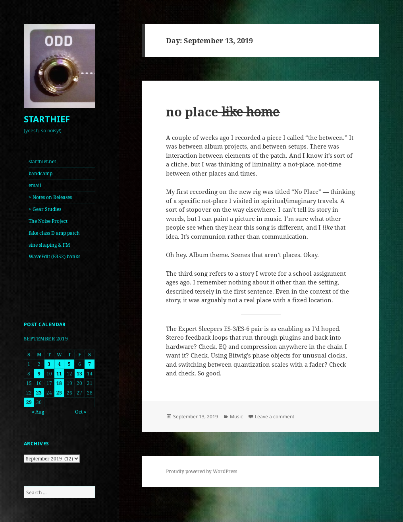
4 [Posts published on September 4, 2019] (59, 364)
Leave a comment (274, 416)
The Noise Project (48, 221)
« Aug (38, 411)
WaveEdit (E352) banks (54, 256)
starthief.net (42, 161)
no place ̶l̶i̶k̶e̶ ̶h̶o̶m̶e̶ (222, 111)
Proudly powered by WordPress (201, 471)
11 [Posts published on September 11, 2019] (59, 373)
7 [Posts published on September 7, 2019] (89, 364)
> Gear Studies (45, 209)
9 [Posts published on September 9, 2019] (39, 373)
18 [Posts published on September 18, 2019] (59, 383)
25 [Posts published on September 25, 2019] (59, 392)
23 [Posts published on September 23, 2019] (39, 392)
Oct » (80, 411)
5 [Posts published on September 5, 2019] (69, 364)
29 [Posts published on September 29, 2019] (29, 402)
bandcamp (40, 173)
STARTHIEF (47, 119)
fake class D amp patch (54, 233)
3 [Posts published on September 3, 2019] (49, 364)
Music (236, 416)
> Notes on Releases (50, 197)
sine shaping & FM (49, 245)
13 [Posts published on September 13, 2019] (79, 373)
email (35, 185)
